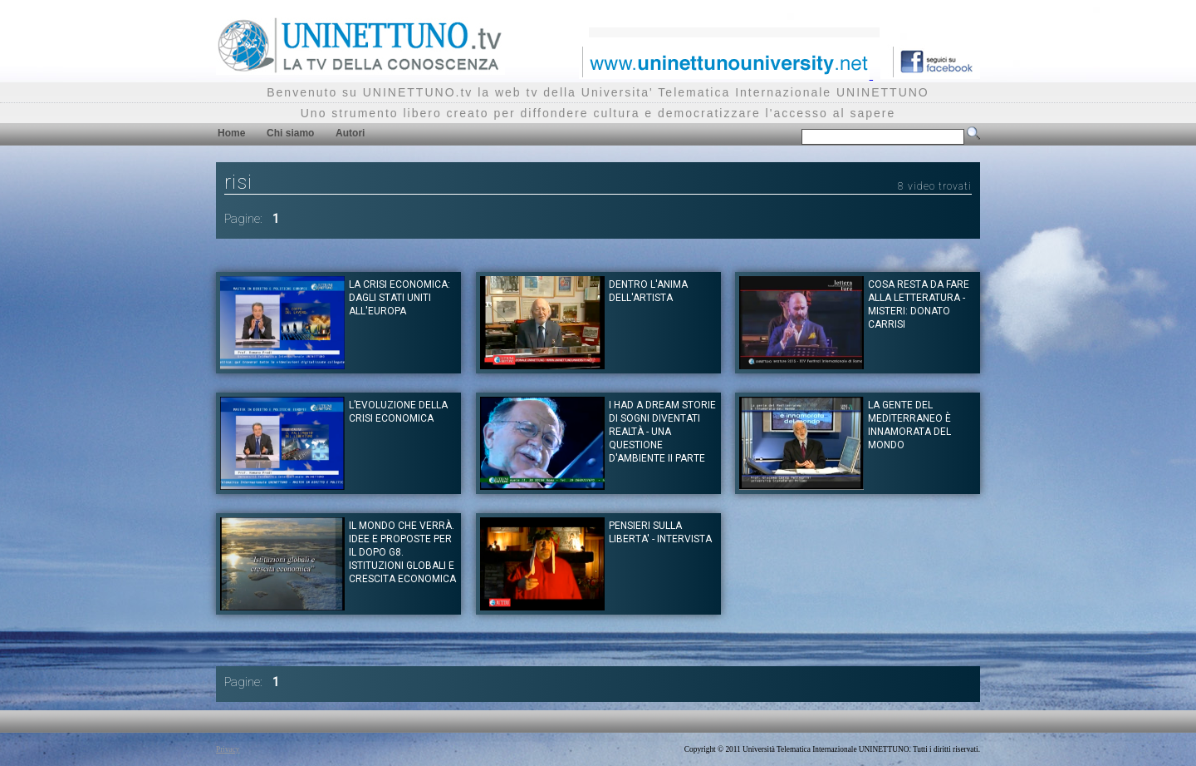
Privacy (228, 749)
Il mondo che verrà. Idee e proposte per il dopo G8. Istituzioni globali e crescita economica (402, 552)
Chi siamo (290, 133)
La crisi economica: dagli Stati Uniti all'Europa (399, 298)
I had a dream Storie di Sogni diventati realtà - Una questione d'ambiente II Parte (662, 431)
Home (231, 133)
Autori (350, 133)
